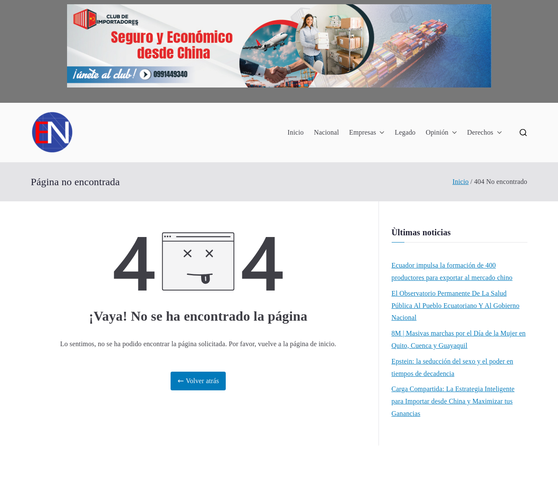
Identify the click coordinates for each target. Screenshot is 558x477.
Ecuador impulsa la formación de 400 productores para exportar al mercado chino (452, 271)
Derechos (484, 133)
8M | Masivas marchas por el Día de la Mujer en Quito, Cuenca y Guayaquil (459, 339)
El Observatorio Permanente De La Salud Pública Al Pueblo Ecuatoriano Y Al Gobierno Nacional (456, 306)
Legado (405, 132)
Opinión (441, 133)
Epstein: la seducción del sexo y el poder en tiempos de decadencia (452, 367)
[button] (380, 133)
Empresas (366, 133)
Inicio (295, 132)
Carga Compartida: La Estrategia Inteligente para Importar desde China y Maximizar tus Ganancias (453, 401)
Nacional (326, 132)
